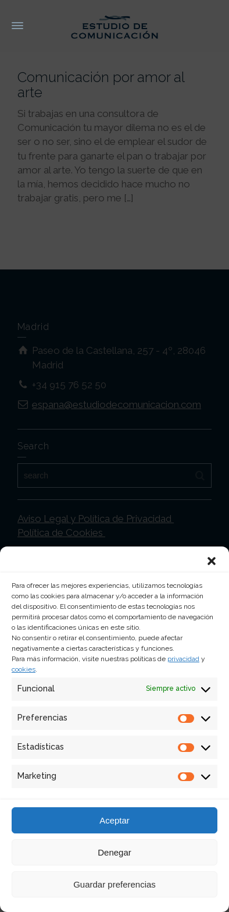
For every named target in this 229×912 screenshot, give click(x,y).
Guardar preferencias (114, 884)
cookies (23, 669)
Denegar (114, 852)
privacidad (183, 659)
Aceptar (114, 820)
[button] (211, 561)
